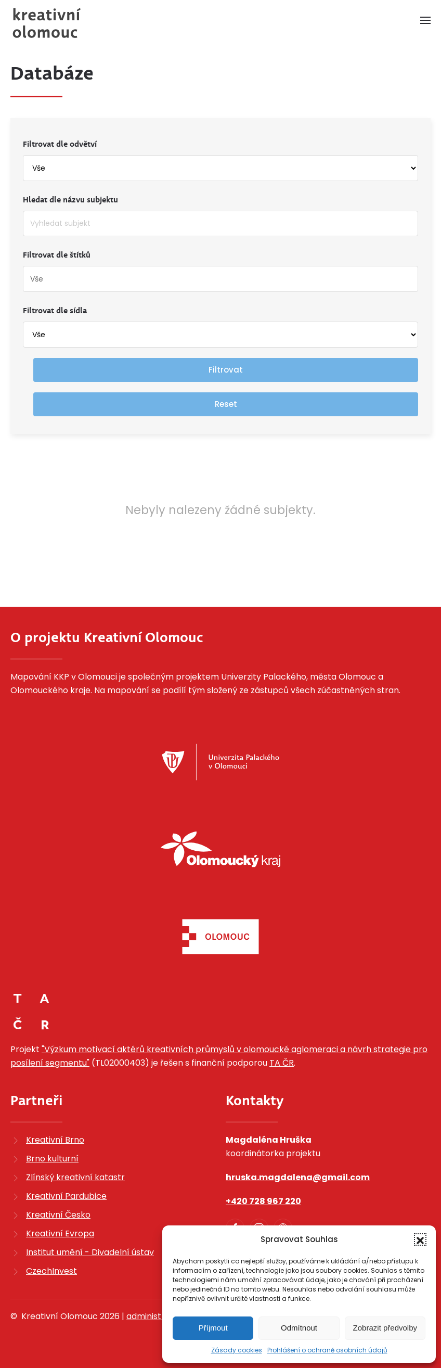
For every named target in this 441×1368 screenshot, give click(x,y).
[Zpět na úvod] (46, 23)
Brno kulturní (52, 1159)
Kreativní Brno (55, 1140)
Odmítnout (299, 1327)
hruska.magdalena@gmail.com (298, 1177)
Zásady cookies (236, 1350)
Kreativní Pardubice (66, 1196)
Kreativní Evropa (60, 1233)
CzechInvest (51, 1271)
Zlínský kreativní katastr (75, 1177)
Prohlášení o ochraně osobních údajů (327, 1350)
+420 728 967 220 (263, 1201)
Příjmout (213, 1327)
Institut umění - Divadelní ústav (90, 1252)
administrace (153, 1316)
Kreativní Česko (58, 1215)
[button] (420, 1239)
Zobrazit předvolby (385, 1327)
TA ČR (281, 1063)
